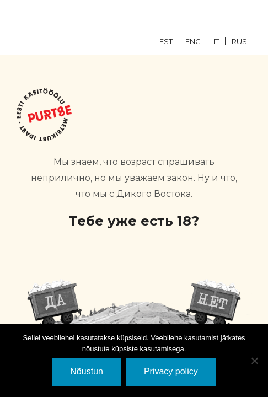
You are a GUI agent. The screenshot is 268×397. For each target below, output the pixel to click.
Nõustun (86, 371)
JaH (54, 303)
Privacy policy (171, 371)
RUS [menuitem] (239, 41)
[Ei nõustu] (254, 360)
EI (213, 303)
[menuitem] (172, 40)
